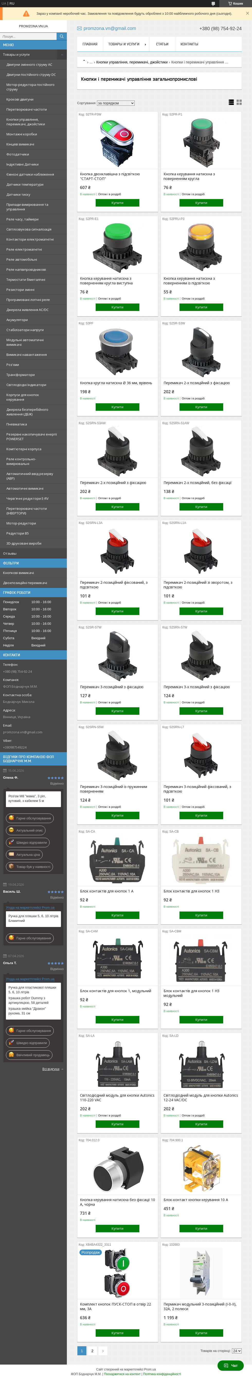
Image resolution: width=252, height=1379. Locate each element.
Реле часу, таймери (22, 219)
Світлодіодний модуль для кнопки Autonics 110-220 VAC (117, 1097)
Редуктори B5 (17, 533)
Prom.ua (150, 1369)
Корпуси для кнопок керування (22, 397)
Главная (90, 44)
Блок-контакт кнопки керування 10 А (196, 1199)
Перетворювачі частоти (26, 109)
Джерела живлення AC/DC (27, 309)
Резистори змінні (20, 289)
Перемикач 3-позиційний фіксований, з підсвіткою (197, 789)
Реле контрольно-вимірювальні (21, 461)
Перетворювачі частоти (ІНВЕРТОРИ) (26, 510)
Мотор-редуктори (21, 523)
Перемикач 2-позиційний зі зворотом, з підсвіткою (198, 584)
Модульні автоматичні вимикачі (25, 342)
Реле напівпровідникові (26, 269)
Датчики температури (24, 184)
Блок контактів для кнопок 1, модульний (115, 991)
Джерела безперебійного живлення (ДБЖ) (27, 411)
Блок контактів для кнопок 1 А (106, 891)
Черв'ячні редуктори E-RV (27, 498)
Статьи (162, 44)
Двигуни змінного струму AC (29, 64)
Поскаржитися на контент (122, 1374)
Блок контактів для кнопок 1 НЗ (191, 891)
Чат (231, 1365)
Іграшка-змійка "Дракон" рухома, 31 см (27, 1011)
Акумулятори (17, 319)
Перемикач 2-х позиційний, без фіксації (198, 482)
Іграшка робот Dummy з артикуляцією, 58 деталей (28, 1000)
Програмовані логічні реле (28, 299)
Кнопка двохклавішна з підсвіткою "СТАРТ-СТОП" (110, 176)
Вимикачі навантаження (26, 354)
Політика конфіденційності (162, 1374)
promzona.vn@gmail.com (22, 732)
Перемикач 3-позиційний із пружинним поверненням (113, 789)
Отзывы (9, 553)
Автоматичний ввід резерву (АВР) (29, 476)
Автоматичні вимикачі (24, 488)
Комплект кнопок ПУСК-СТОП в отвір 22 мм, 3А (115, 1306)
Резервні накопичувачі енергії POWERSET (31, 436)
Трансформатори (20, 374)
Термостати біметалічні (25, 279)
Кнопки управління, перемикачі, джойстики (25, 121)
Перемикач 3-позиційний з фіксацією (111, 687)
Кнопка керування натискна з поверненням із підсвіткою (189, 280)
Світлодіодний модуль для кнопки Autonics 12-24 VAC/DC (201, 1097)
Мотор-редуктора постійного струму (30, 87)
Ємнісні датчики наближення (30, 174)
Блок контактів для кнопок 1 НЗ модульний (191, 993)
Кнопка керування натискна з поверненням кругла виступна (106, 280)
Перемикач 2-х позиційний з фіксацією (197, 383)
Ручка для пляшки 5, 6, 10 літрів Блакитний (33, 918)
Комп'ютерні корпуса (23, 449)
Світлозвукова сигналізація (28, 229)
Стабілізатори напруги (25, 329)
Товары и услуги (16, 54)
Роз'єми (12, 364)
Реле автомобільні (21, 259)
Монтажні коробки (21, 134)
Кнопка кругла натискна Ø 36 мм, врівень (116, 383)
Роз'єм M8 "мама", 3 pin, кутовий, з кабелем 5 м (27, 798)
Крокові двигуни (19, 99)
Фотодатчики (17, 154)
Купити (117, 202)
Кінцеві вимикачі (20, 144)
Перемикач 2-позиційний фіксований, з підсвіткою (114, 584)
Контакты (189, 44)
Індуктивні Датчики (22, 164)
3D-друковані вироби (23, 543)
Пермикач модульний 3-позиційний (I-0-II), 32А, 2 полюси (200, 1306)
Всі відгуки (50, 1068)
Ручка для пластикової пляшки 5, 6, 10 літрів (32, 990)
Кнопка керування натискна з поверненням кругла (189, 176)
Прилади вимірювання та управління (27, 206)
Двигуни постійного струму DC (31, 74)
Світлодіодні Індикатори (26, 384)
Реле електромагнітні (24, 249)
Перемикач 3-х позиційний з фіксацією (197, 687)
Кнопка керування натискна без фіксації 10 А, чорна (117, 1202)
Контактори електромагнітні (30, 239)
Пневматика (16, 424)
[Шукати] (62, 36)
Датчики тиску (18, 194)
